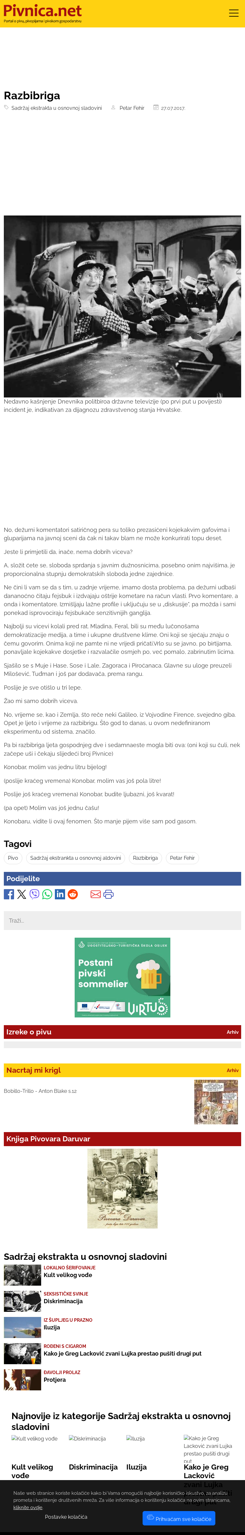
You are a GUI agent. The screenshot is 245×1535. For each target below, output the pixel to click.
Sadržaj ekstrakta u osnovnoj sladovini (55, 108)
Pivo (13, 858)
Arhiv (233, 1032)
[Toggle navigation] (234, 15)
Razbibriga (145, 858)
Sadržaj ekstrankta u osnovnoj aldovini (75, 858)
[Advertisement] (122, 167)
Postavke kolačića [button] (66, 1517)
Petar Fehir (131, 108)
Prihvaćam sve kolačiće (179, 1519)
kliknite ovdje (27, 1507)
